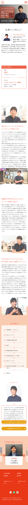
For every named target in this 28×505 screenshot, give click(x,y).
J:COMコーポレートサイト (8, 482)
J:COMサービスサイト (22, 482)
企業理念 (19, 473)
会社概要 (6, 475)
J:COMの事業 (7, 473)
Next (23, 455)
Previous (3, 455)
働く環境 (19, 475)
